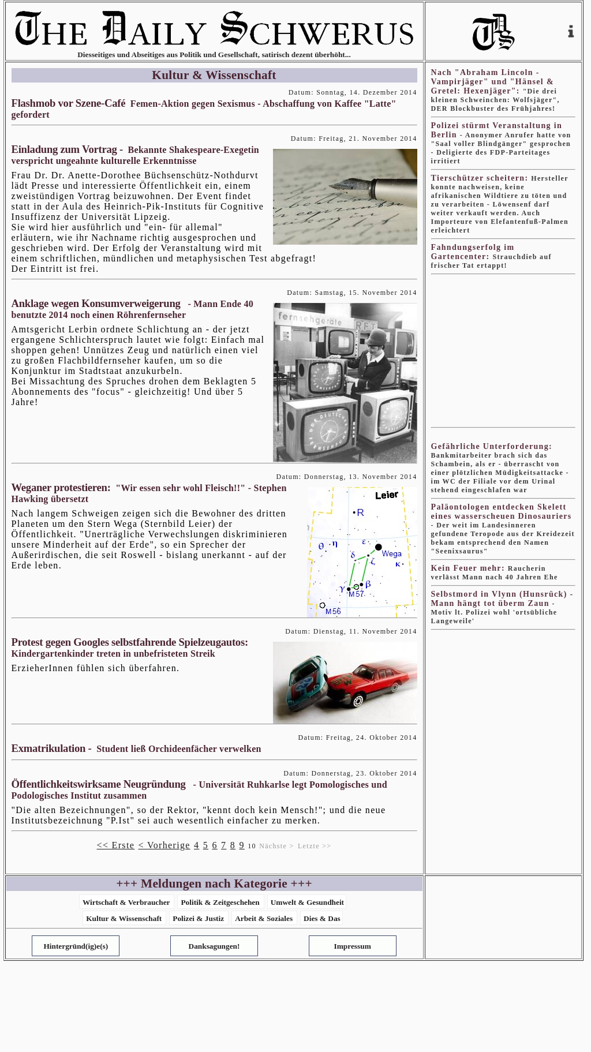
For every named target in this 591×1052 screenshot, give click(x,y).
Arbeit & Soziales (264, 918)
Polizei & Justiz (198, 918)
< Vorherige (164, 845)
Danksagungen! (214, 946)
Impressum (352, 946)
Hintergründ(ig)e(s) (75, 946)
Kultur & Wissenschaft (124, 918)
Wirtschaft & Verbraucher (126, 902)
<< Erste (116, 845)
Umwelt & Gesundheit (307, 902)
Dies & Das (322, 918)
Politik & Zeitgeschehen (220, 902)
